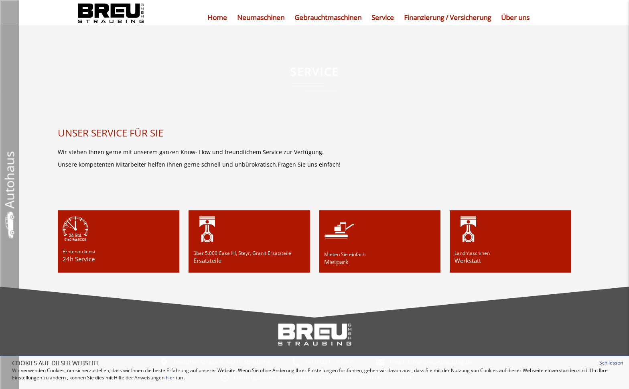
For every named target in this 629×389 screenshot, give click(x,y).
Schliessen (611, 362)
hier (170, 377)
